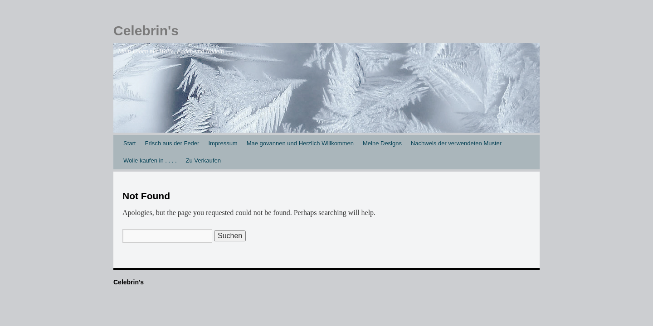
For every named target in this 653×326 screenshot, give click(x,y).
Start (129, 143)
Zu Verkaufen (203, 160)
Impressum (222, 143)
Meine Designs (382, 143)
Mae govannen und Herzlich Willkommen (300, 143)
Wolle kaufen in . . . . (150, 160)
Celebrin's (146, 30)
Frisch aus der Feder (172, 143)
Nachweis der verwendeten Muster (456, 143)
